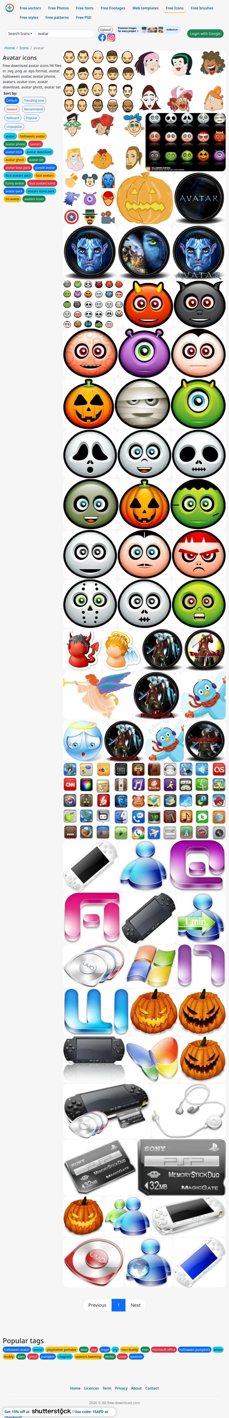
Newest (11, 109)
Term (106, 1388)
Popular (31, 118)
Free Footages (113, 8)
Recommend (33, 109)
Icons (23, 47)
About (136, 1388)
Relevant (12, 118)
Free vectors (30, 8)
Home (9, 47)
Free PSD (83, 17)
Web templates (145, 8)
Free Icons (175, 8)
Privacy (121, 1388)
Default (11, 100)
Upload (105, 30)
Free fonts (85, 8)
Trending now (34, 100)
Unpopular (14, 126)
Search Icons (19, 33)
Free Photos (58, 8)
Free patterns (57, 17)
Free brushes (202, 8)
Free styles (29, 17)
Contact (152, 1388)
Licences (91, 1388)
